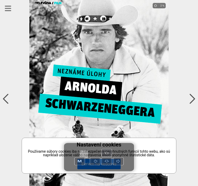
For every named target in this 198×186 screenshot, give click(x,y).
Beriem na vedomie (99, 163)
